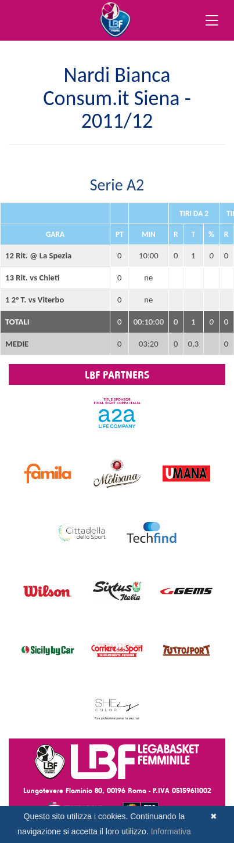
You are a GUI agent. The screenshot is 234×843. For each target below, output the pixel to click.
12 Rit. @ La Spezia (38, 255)
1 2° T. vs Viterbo (34, 299)
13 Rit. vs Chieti (32, 277)
